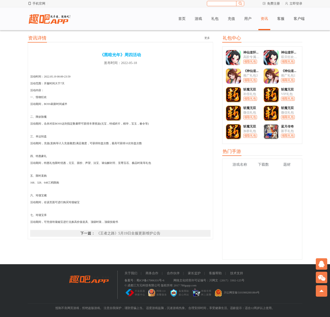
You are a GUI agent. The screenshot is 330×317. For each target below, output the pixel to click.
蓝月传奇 (287, 126)
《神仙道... (251, 71)
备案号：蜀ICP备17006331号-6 (144, 280)
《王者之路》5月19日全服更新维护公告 (128, 233)
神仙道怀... (251, 52)
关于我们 (130, 273)
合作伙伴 (173, 273)
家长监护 (194, 273)
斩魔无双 (249, 89)
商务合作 (152, 273)
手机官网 (36, 3)
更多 (207, 38)
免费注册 (271, 3)
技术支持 (236, 273)
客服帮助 (215, 273)
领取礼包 (250, 61)
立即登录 (293, 3)
